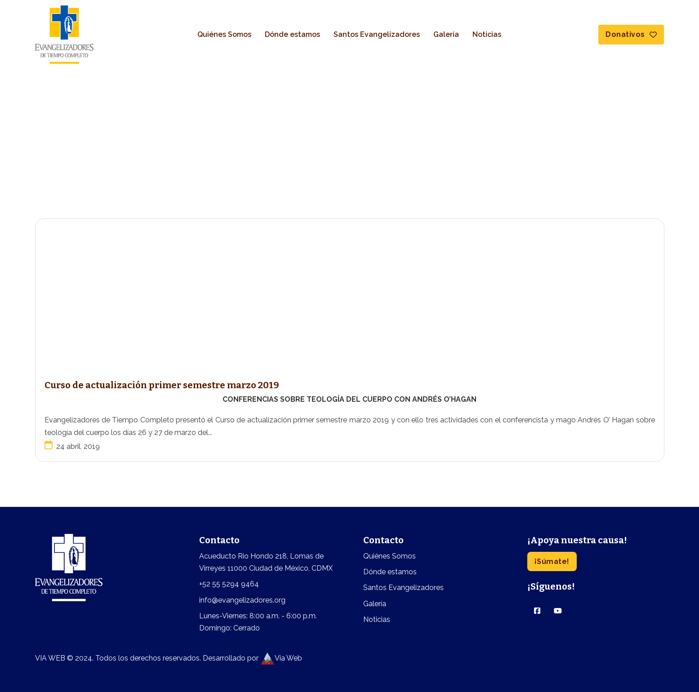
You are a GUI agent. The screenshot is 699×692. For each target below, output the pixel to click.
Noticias (486, 34)
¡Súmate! (552, 561)
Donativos (631, 34)
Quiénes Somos (224, 34)
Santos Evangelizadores (377, 34)
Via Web (281, 658)
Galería (446, 34)
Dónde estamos (292, 34)
